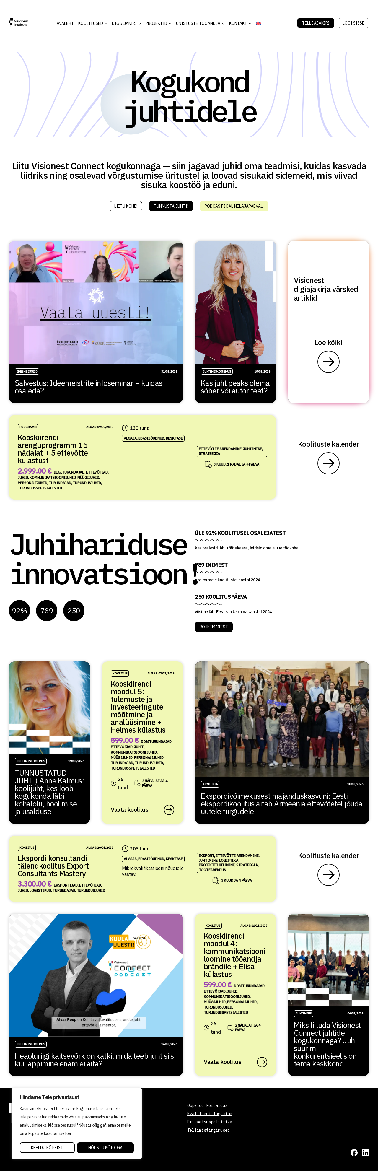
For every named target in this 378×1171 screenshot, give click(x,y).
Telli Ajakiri (316, 23)
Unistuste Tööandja (198, 23)
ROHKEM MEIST (214, 627)
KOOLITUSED (90, 23)
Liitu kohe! (125, 206)
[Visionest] (18, 23)
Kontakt (238, 23)
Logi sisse (353, 23)
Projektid (156, 23)
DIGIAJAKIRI (124, 23)
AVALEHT (65, 23)
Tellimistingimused (208, 1130)
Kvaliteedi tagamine (209, 1113)
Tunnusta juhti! (171, 206)
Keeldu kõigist (47, 1147)
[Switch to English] (258, 23)
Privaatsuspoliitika (209, 1122)
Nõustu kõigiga (105, 1147)
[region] (77, 1123)
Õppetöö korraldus (207, 1105)
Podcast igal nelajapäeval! (234, 206)
